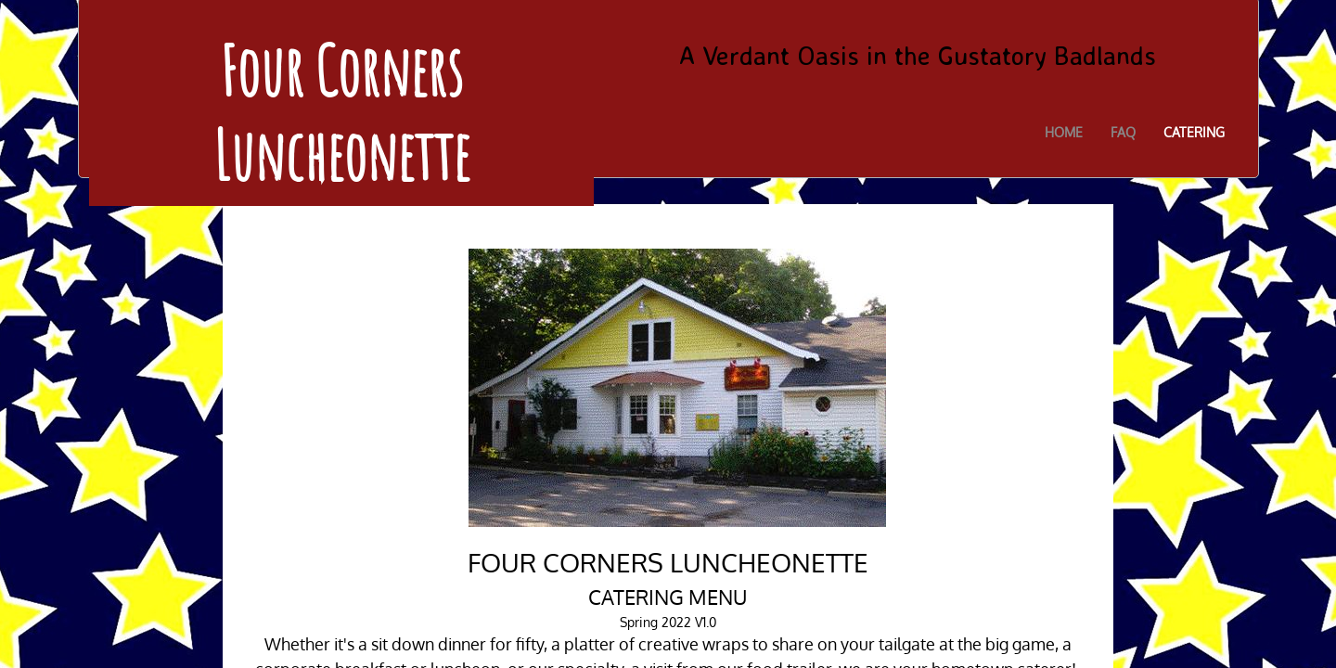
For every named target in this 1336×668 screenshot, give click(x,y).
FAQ (1123, 132)
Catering (1194, 132)
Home (1064, 132)
